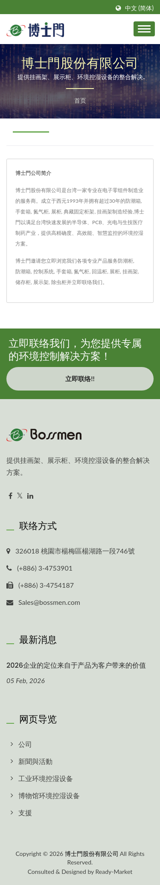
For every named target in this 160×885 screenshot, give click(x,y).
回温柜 (99, 271)
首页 (80, 100)
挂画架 (130, 271)
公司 (25, 744)
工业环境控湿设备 (45, 778)
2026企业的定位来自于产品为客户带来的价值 (76, 665)
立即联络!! (79, 378)
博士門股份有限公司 (92, 853)
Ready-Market (114, 871)
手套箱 (64, 271)
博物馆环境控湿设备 (49, 795)
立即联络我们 (87, 282)
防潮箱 (23, 271)
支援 (25, 812)
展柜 (115, 271)
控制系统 (43, 271)
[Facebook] (10, 496)
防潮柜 (125, 261)
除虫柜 (59, 282)
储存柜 (23, 282)
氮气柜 (81, 271)
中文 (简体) (139, 8)
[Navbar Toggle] (144, 28)
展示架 (41, 282)
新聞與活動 (35, 761)
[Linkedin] (30, 496)
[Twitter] (20, 496)
